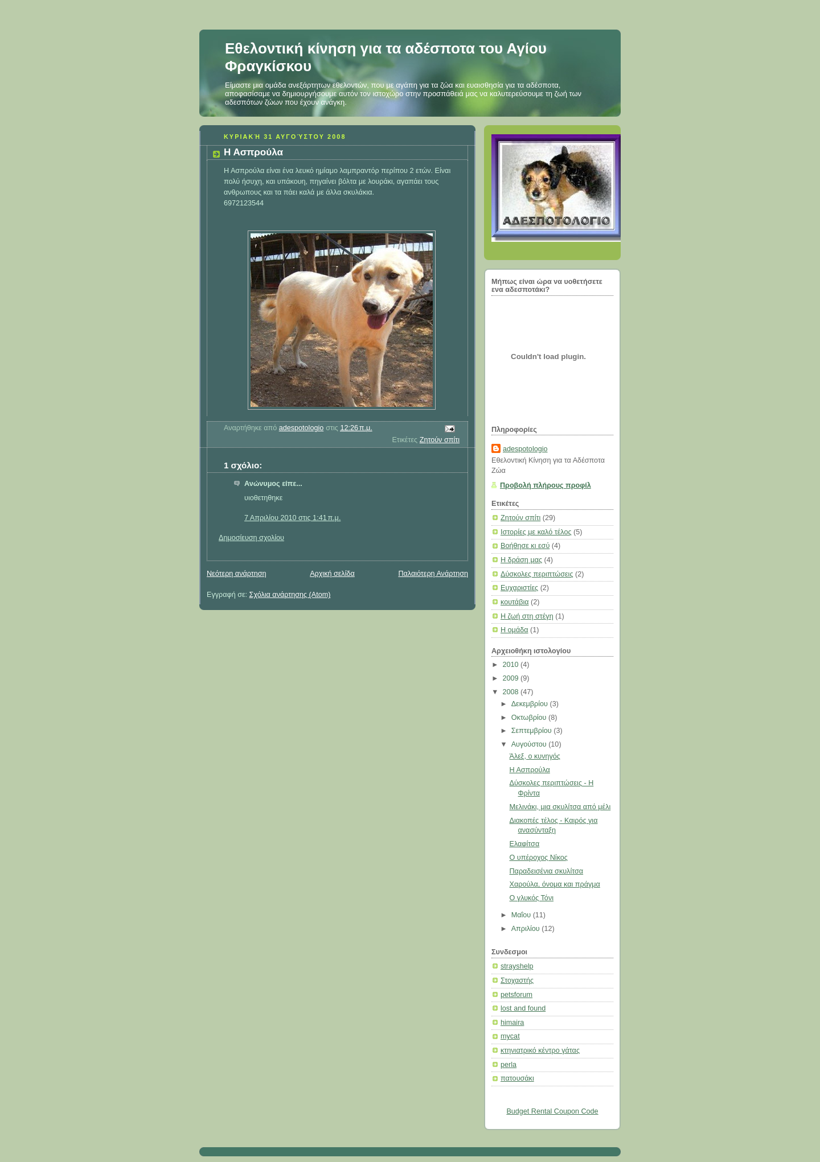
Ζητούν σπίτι (440, 440)
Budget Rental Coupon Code (552, 1111)
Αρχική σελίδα (332, 574)
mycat (510, 1036)
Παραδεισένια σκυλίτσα (547, 871)
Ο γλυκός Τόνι (532, 898)
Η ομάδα (514, 630)
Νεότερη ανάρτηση (236, 574)
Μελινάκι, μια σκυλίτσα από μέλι (560, 807)
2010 (512, 665)
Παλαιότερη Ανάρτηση (433, 574)
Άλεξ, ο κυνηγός (535, 756)
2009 (512, 678)
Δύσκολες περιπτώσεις (537, 574)
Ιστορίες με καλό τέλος (536, 532)
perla (508, 1065)
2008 (512, 692)
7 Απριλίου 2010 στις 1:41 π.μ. (292, 518)
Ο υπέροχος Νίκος (539, 858)
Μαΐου (522, 915)
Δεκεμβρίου (530, 704)
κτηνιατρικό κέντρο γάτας (540, 1050)
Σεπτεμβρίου (532, 731)
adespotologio (525, 449)
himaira (512, 1023)
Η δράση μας (521, 560)
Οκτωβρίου (529, 718)
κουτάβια (515, 602)
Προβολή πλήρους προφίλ (545, 485)
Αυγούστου (530, 744)
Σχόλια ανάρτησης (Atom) (290, 595)
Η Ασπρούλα (530, 770)
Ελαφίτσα (525, 844)
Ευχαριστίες (519, 588)
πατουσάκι (517, 1078)
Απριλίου (526, 929)
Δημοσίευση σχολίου (251, 538)
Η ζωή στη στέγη (527, 616)
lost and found (523, 1008)
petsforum (516, 995)
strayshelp (517, 966)
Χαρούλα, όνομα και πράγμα (555, 884)
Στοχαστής (517, 980)
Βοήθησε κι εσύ (525, 546)
